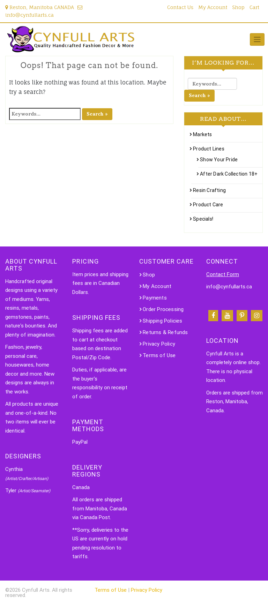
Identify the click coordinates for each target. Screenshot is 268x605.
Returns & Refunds (165, 332)
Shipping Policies (162, 321)
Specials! (203, 219)
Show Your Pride (219, 159)
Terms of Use (159, 355)
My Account (212, 7)
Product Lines (208, 149)
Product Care (208, 204)
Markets (202, 134)
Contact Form (222, 274)
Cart (254, 7)
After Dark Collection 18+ (229, 174)
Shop (238, 7)
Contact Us (180, 7)
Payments (155, 298)
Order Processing (163, 309)
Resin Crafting (209, 190)
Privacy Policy (159, 344)
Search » (97, 114)
